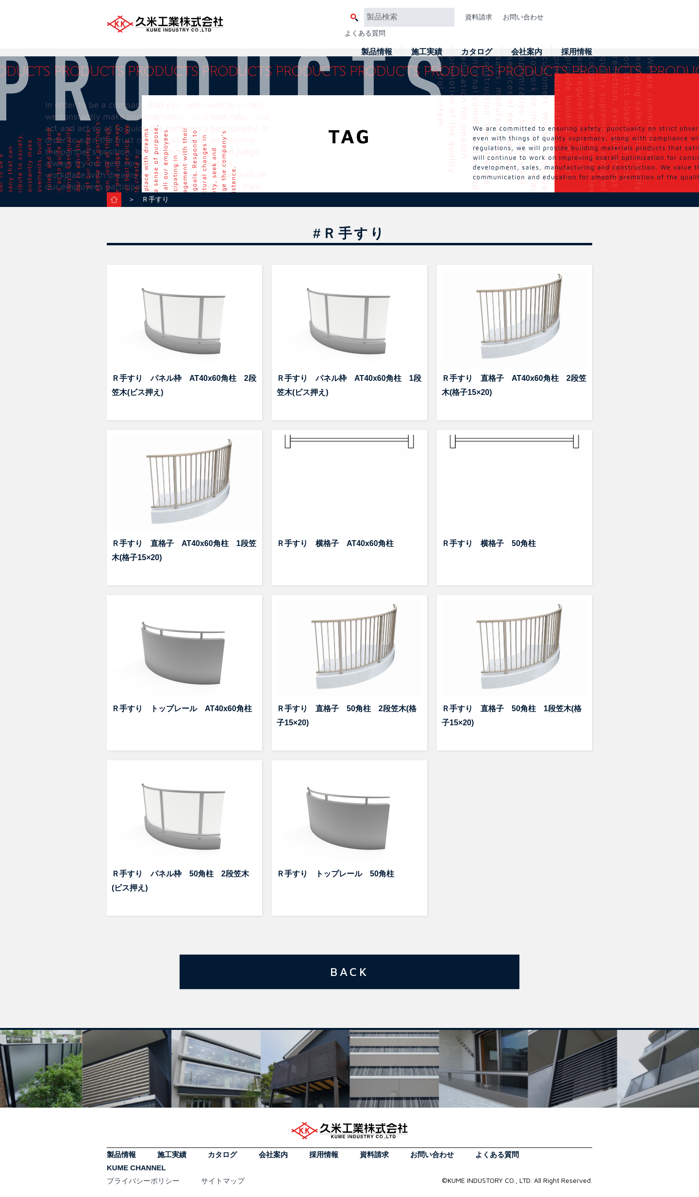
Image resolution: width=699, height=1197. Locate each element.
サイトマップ (223, 1181)
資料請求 (478, 17)
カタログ (476, 52)
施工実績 (426, 52)
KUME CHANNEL (136, 1167)
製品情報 (376, 52)
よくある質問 (365, 33)
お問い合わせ (523, 17)
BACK (349, 971)
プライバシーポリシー (143, 1181)
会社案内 (526, 52)
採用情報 (576, 52)
